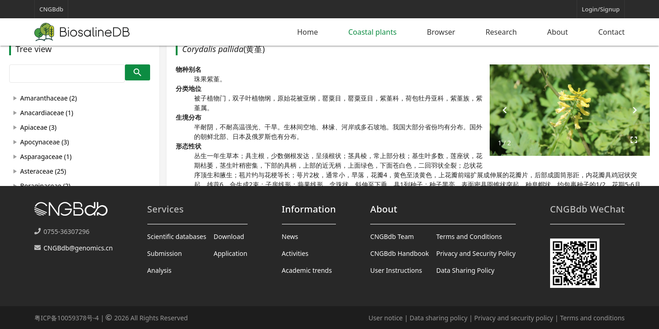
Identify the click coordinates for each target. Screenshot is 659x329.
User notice (385, 317)
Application (231, 253)
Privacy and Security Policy (475, 253)
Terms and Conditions (469, 236)
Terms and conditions (592, 317)
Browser (441, 32)
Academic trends (307, 270)
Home (307, 32)
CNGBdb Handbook (399, 253)
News (290, 236)
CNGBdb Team (392, 236)
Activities (295, 253)
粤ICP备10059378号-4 (66, 317)
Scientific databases (176, 236)
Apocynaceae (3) (44, 142)
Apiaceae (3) (38, 127)
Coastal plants (372, 32)
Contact (611, 32)
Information (309, 209)
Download (229, 236)
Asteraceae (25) (43, 171)
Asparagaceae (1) (45, 156)
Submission (164, 253)
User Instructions (396, 270)
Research (501, 32)
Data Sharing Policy (465, 270)
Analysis (159, 270)
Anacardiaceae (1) (46, 112)
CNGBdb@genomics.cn (78, 248)
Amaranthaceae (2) (48, 98)
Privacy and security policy (513, 317)
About (557, 32)
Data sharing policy (438, 317)
